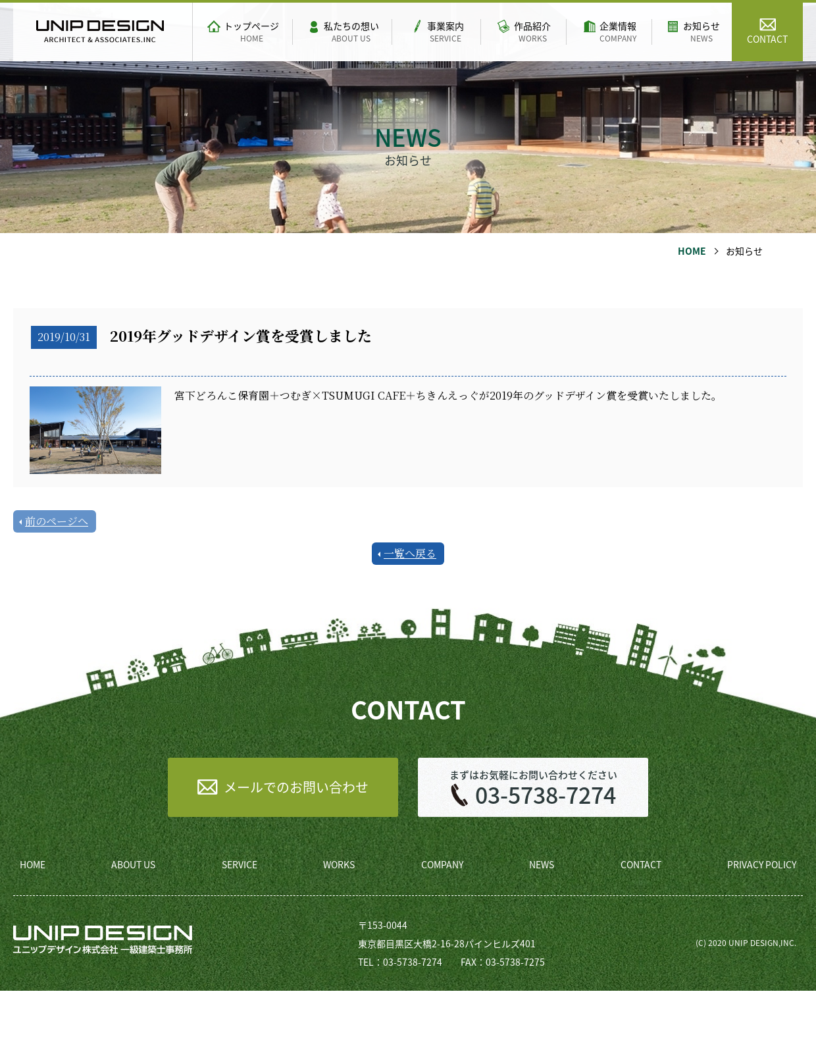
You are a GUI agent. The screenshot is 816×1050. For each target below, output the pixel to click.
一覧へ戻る (410, 553)
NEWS (541, 864)
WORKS (339, 864)
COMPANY (442, 864)
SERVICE (239, 864)
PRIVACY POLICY (761, 864)
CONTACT (641, 864)
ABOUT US (133, 864)
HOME (692, 250)
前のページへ (56, 521)
